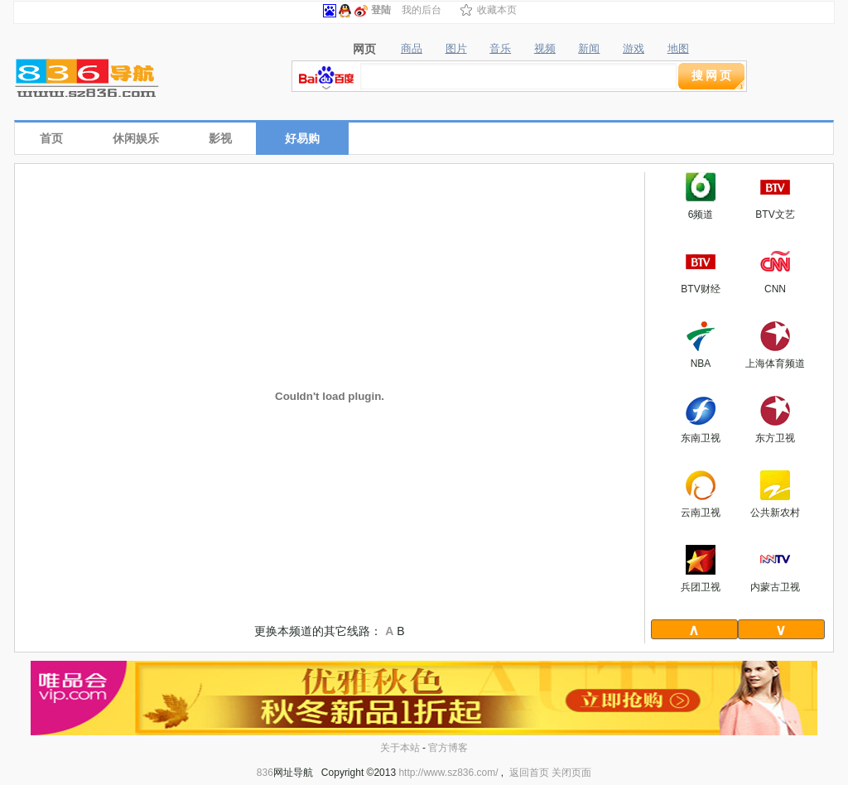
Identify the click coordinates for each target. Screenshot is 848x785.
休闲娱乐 (136, 138)
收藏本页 (497, 10)
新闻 (589, 49)
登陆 (381, 10)
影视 (220, 138)
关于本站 (400, 748)
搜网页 (712, 75)
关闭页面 (571, 772)
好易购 (302, 138)
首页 (51, 138)
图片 (456, 49)
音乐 (500, 49)
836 (265, 772)
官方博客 (448, 748)
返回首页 (529, 772)
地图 (678, 49)
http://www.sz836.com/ (448, 772)
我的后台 (421, 10)
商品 (411, 49)
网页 (364, 49)
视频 (545, 49)
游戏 (633, 49)
